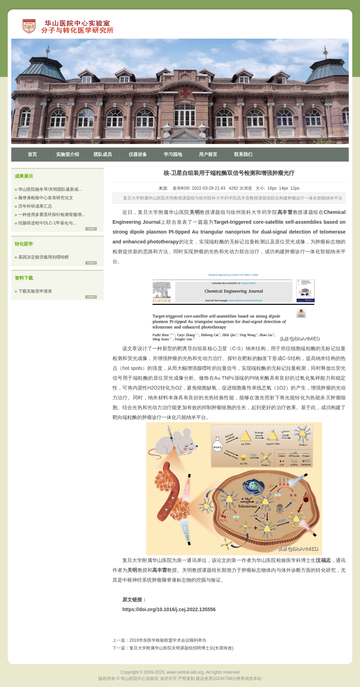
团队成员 (103, 154)
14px (283, 188)
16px (272, 188)
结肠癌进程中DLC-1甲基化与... (47, 223)
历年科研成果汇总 (35, 206)
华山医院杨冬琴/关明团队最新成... (50, 189)
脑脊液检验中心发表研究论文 (45, 197)
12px (295, 188)
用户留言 (208, 154)
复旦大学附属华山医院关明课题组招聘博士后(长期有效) (181, 648)
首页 (32, 154)
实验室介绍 (67, 154)
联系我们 (243, 154)
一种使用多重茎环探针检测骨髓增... (51, 214)
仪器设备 (138, 154)
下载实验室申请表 (35, 291)
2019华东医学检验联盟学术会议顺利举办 (167, 640)
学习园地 (173, 154)
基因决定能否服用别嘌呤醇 (43, 257)
